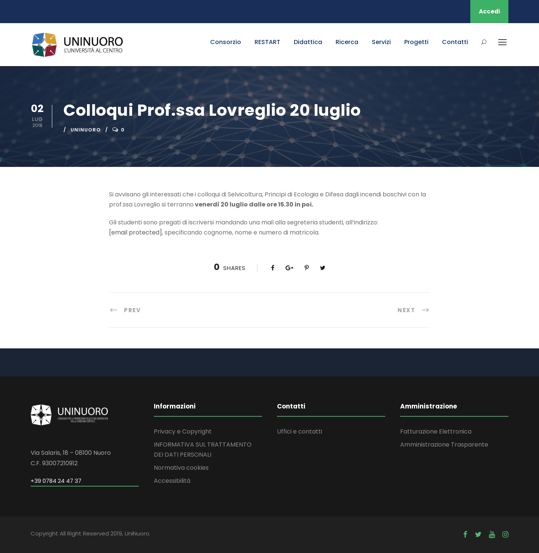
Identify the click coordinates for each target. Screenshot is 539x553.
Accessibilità (172, 480)
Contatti (455, 42)
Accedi (489, 11)
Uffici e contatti (299, 431)
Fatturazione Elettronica (435, 431)
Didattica (308, 42)
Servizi (381, 42)
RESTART (267, 42)
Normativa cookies (181, 467)
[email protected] (135, 232)
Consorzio (225, 42)
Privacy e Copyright (183, 431)
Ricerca (347, 42)
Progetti (416, 42)
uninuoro (86, 129)
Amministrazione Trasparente (444, 444)
